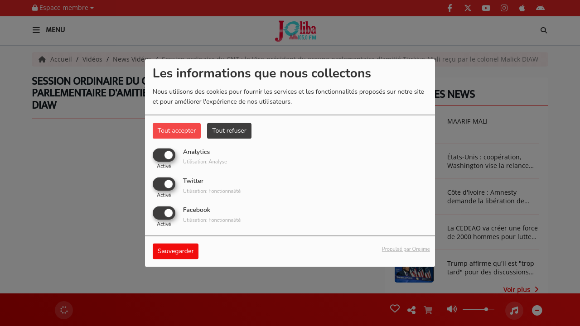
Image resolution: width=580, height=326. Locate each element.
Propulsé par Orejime (406, 249)
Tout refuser (229, 130)
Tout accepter (177, 130)
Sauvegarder (176, 251)
